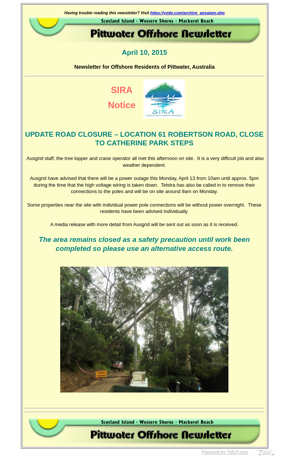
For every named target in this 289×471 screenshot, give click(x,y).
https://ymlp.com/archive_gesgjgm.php (187, 13)
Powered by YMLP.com (225, 452)
